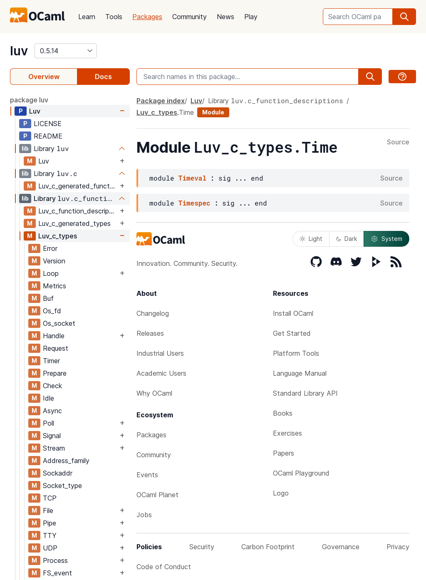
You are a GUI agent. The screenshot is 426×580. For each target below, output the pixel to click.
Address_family (66, 460)
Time (186, 112)
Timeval (192, 178)
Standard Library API (305, 393)
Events (147, 475)
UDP (50, 548)
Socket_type (62, 485)
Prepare (55, 373)
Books (282, 413)
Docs (103, 76)
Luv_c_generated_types (74, 223)
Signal (52, 435)
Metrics (54, 286)
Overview (43, 76)
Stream (54, 448)
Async (52, 410)
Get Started (292, 333)
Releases (150, 333)
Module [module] (213, 112)
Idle (48, 398)
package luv (29, 100)
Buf (48, 298)
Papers (283, 453)
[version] (66, 50)
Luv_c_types (57, 236)
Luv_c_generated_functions (78, 186)
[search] (404, 16)
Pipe (49, 523)
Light (311, 238)
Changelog (152, 313)
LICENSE (48, 123)
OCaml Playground (301, 473)
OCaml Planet (157, 495)
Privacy (397, 547)
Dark (346, 238)
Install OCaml (293, 313)
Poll (48, 423)
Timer (51, 361)
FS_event (57, 573)
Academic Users (161, 373)
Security (201, 547)
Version (54, 261)
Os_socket (59, 323)
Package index (160, 101)
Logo (281, 493)
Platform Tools (296, 353)
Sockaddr (57, 473)
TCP (50, 498)
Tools (113, 16)
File (48, 510)
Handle (53, 336)
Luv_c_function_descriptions (78, 211)
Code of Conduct (163, 567)
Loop (51, 273)
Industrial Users (160, 353)
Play (251, 16)
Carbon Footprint (268, 547)
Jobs (144, 515)
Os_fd (52, 311)
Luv (34, 111)
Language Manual (300, 373)
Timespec (194, 202)
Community (189, 16)
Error (50, 248)
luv (19, 50)
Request (55, 348)
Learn (86, 16)
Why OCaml (154, 393)
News (225, 16)
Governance (340, 547)
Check (52, 386)
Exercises (287, 433)
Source (398, 142)
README (48, 136)
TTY (50, 535)
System (386, 239)
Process (55, 560)
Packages (147, 16)
